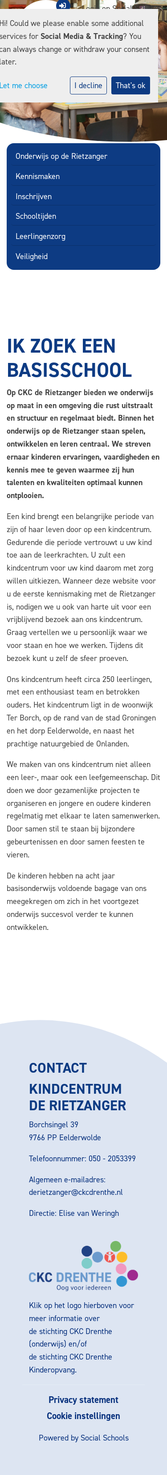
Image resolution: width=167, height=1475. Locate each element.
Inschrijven (34, 196)
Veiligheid (32, 256)
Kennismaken (38, 176)
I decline (88, 85)
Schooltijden (36, 216)
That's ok (131, 85)
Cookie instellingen (83, 1416)
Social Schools (105, 1437)
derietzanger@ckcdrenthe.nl (76, 1192)
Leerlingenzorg (40, 236)
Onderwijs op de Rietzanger (61, 156)
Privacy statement (83, 1400)
